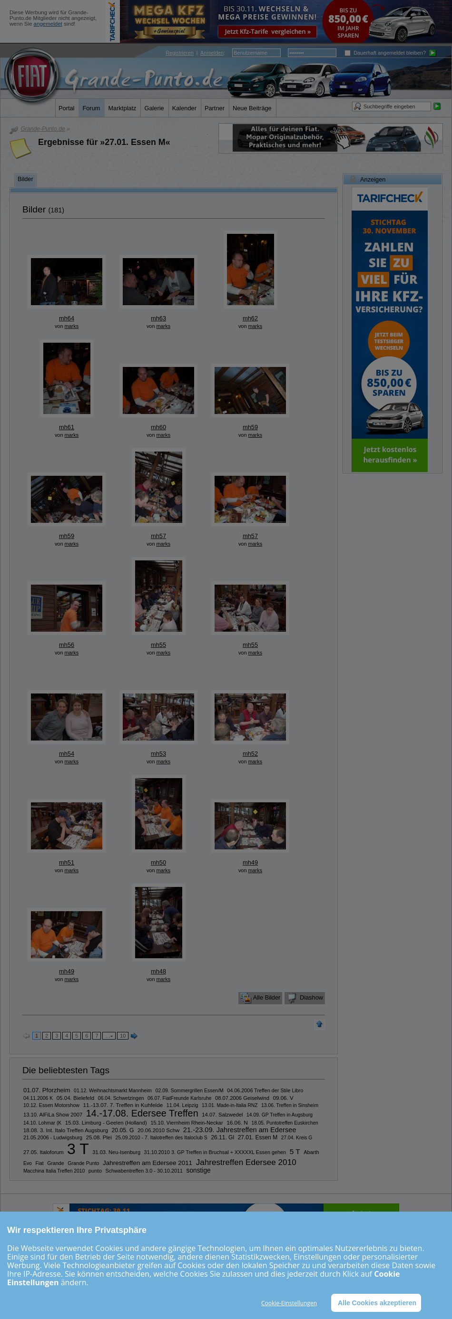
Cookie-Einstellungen (289, 1303)
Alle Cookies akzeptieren (376, 1303)
